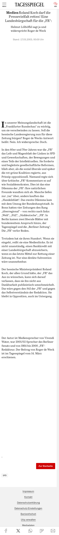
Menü (4, 4)
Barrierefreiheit (28, 514)
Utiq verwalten (28, 519)
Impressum (28, 491)
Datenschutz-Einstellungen (28, 508)
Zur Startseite (46, 466)
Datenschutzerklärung (28, 502)
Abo (55, 4)
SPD (5, 475)
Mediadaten (28, 525)
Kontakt (28, 497)
